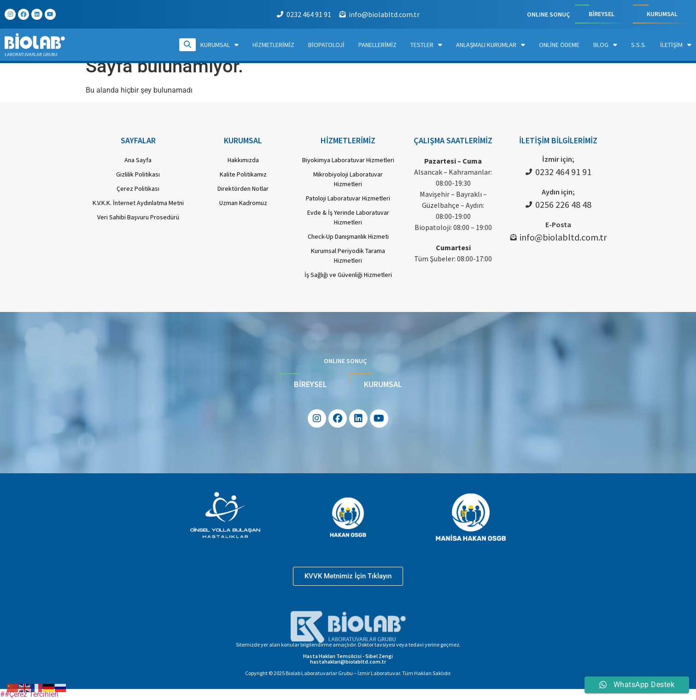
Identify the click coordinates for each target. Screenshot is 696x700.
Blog (605, 45)
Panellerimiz (377, 45)
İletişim (675, 45)
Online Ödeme (559, 45)
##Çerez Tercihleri (29, 694)
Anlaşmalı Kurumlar (490, 45)
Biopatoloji (326, 45)
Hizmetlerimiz (273, 45)
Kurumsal (219, 45)
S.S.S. (638, 45)
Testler (426, 45)
